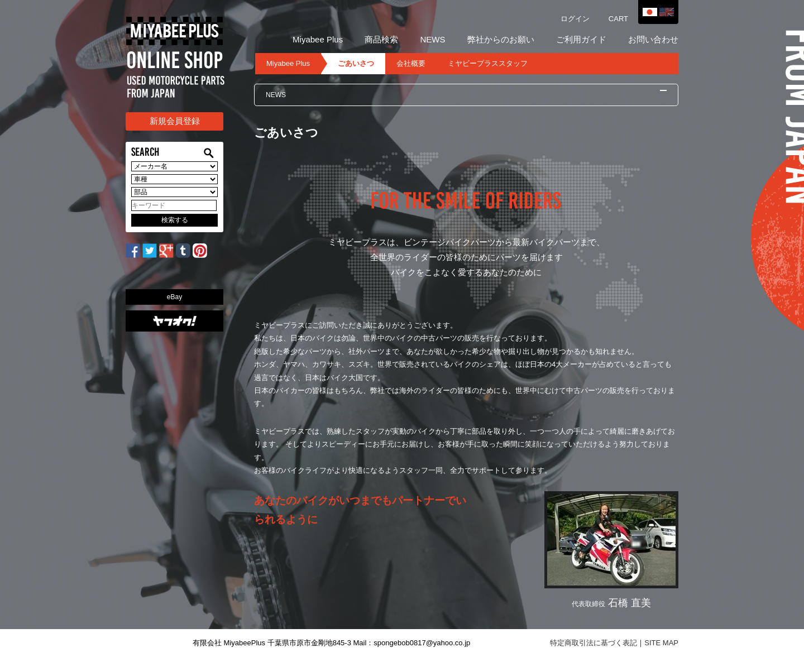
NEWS (432, 39)
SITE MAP (661, 643)
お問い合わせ (653, 39)
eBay (174, 297)
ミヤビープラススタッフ (488, 63)
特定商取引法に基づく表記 (593, 643)
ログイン (575, 19)
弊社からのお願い (500, 39)
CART (618, 19)
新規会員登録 (175, 121)
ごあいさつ (356, 63)
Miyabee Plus (318, 39)
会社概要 (410, 63)
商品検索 (381, 39)
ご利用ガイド (581, 39)
